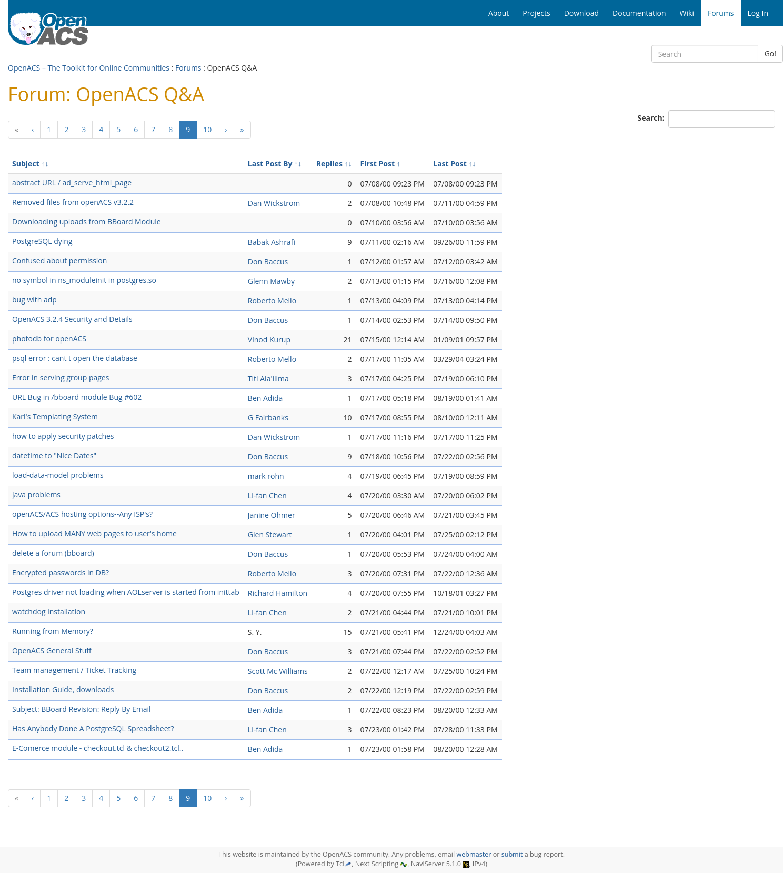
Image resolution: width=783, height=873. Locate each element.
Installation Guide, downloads (63, 689)
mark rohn (266, 476)
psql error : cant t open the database (74, 358)
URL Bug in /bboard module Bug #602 (77, 397)
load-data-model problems (58, 475)
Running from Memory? (52, 631)
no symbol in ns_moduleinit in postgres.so (84, 280)
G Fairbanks (268, 418)
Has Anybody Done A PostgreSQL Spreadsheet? (93, 728)
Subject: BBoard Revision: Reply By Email (81, 709)
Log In (758, 13)
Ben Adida (265, 398)
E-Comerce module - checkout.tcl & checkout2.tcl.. (97, 748)
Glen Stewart (270, 534)
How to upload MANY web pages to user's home (94, 533)
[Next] (226, 130)
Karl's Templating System (55, 416)
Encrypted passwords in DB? (60, 572)
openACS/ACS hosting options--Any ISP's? (82, 514)
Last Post (450, 164)
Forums (188, 68)
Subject (25, 164)
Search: (652, 118)
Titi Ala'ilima (268, 379)
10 (207, 129)
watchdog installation (48, 611)
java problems (36, 494)
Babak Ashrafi (271, 242)
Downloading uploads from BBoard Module (86, 222)
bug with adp (34, 300)
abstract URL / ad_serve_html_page (72, 183)
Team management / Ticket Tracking (74, 670)
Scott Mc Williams (278, 671)
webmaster (473, 854)
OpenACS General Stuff (52, 650)
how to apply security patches (63, 436)
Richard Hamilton (277, 593)
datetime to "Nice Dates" (54, 455)
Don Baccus (268, 262)
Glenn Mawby (271, 281)
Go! (770, 53)
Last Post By (270, 164)
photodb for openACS (49, 338)
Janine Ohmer (271, 515)
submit (512, 854)
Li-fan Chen (267, 496)
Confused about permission (59, 261)
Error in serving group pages (60, 377)
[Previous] (16, 130)
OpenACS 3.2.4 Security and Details (72, 319)
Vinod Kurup (269, 340)
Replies (329, 164)
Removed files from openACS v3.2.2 (73, 202)
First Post (377, 164)
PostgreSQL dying (42, 241)
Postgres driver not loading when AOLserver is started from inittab (125, 592)
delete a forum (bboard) (53, 553)
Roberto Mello (272, 301)
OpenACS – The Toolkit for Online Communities (88, 68)
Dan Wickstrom (274, 203)
